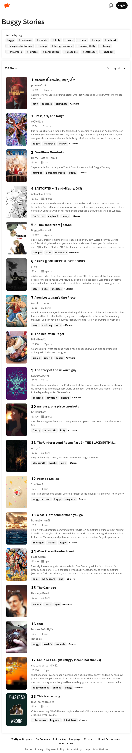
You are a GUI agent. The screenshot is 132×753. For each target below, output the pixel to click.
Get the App (59, 739)
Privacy (39, 749)
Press (70, 743)
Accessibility (74, 749)
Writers (88, 739)
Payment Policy (55, 749)
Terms (28, 749)
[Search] (111, 5)
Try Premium (42, 739)
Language (75, 739)
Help (87, 749)
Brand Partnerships (109, 739)
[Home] (55, 5)
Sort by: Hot (116, 68)
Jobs (61, 743)
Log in (122, 5)
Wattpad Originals (22, 739)
